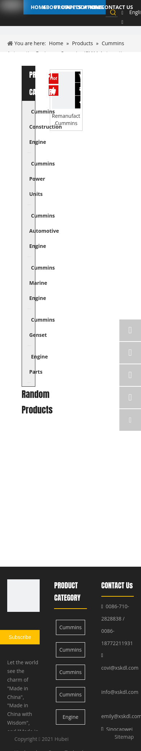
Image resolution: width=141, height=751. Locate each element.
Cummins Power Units (70, 651)
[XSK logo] (23, 595)
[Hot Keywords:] (113, 12)
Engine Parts (71, 719)
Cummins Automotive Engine (70, 674)
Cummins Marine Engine (70, 696)
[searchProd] (107, 12)
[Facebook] (122, 12)
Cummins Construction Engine (70, 629)
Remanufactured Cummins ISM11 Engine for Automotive (66, 119)
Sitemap (124, 736)
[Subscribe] (20, 637)
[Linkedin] (122, 22)
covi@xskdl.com (119, 667)
